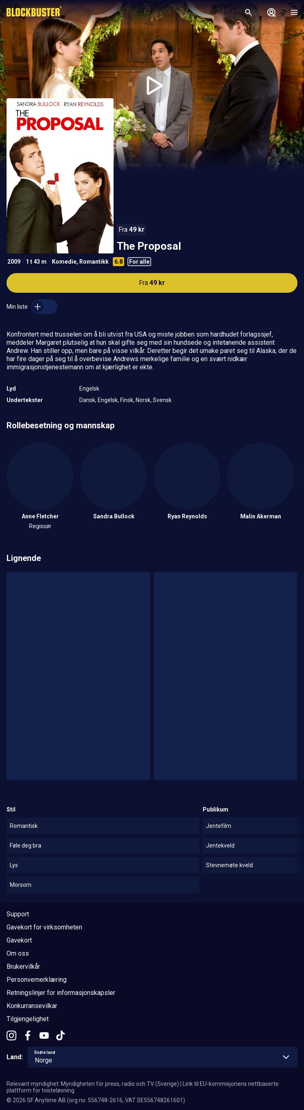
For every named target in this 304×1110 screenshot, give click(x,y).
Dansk (87, 400)
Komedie (64, 261)
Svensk (162, 400)
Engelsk (89, 388)
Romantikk (94, 261)
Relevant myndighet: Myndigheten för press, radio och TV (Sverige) (93, 1084)
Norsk (143, 400)
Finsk (126, 400)
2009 (13, 261)
